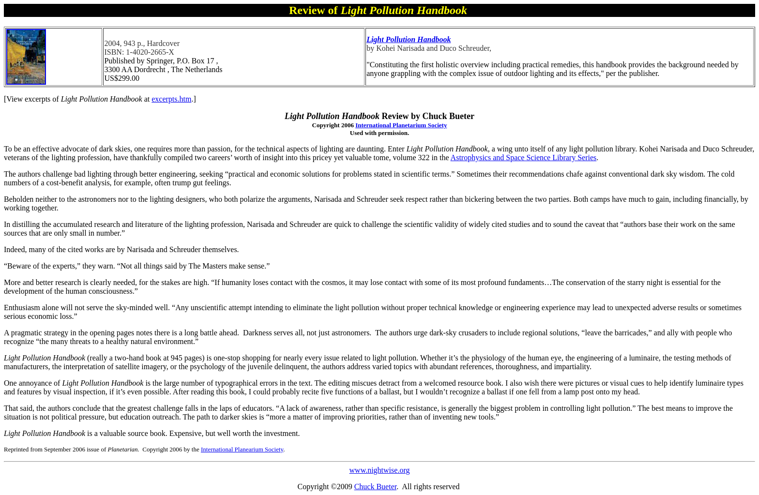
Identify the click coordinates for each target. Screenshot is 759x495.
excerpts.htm (171, 99)
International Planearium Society (242, 449)
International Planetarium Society (401, 125)
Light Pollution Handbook (408, 39)
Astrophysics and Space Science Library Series (524, 157)
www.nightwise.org (379, 470)
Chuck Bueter (375, 486)
